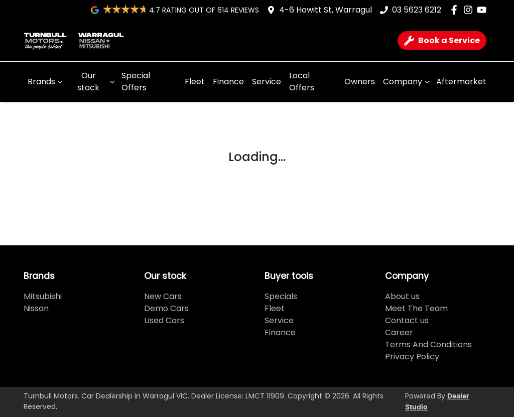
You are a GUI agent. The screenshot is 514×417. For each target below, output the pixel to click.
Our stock (97, 81)
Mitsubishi (43, 296)
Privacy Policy (412, 356)
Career (399, 332)
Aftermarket (461, 81)
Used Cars (164, 320)
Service (266, 81)
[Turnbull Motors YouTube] (483, 10)
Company (407, 81)
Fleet (195, 81)
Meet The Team (416, 308)
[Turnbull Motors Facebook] (456, 10)
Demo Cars (166, 308)
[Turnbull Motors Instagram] (470, 10)
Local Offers (301, 81)
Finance (228, 81)
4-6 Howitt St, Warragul (325, 10)
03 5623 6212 (416, 10)
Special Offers (135, 81)
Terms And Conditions (428, 344)
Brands (46, 81)
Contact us (407, 320)
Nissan (36, 308)
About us (402, 296)
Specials (281, 296)
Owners (359, 81)
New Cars (163, 296)
